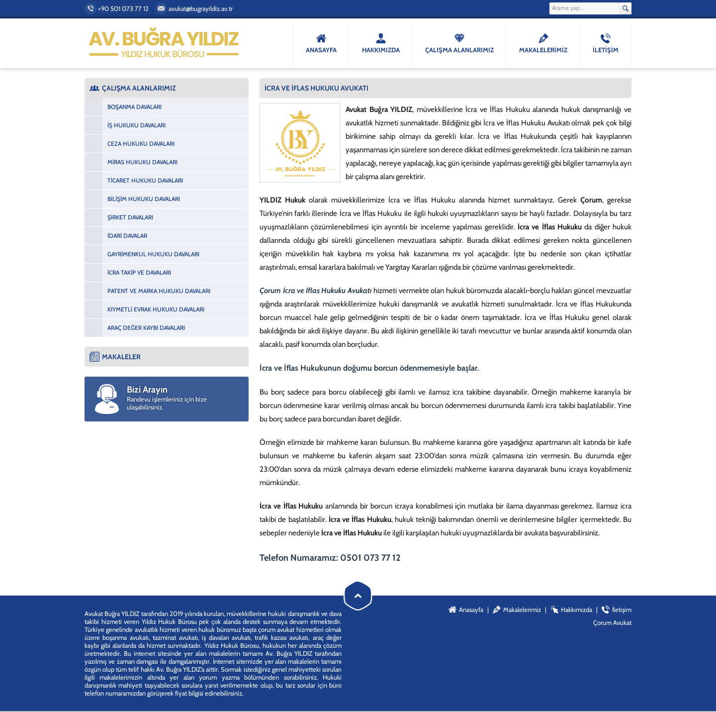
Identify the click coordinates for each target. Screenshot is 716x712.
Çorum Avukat (612, 622)
